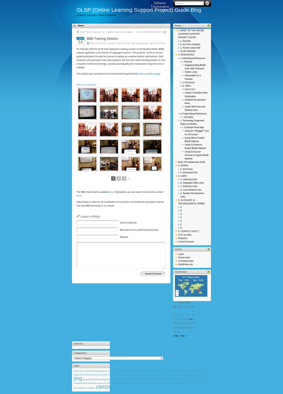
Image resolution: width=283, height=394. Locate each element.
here (111, 192)
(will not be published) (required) (139, 230)
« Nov (176, 336)
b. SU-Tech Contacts (190, 44)
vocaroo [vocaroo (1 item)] (202, 383)
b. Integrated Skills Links (192, 183)
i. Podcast (187, 61)
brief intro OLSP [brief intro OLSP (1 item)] (182, 371)
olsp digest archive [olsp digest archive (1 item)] (176, 379)
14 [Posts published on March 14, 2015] (190, 319)
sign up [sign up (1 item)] (100, 383)
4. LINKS (182, 176)
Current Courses (186, 241)
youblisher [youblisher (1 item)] (90, 388)
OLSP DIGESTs (187, 51)
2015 (92, 43)
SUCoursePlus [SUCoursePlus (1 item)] (143, 383)
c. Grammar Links (188, 186)
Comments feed (185, 261)
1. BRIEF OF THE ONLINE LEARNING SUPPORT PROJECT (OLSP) (191, 34)
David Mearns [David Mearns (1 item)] (114, 375)
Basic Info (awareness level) (191, 162)
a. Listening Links (188, 179)
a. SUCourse (186, 169)
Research (182, 238)
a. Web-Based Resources (192, 58)
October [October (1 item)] (133, 379)
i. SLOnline (187, 117)
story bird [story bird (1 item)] (133, 383)
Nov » (183, 336)
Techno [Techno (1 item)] (165, 383)
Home (81, 25)
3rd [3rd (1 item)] (75, 371)
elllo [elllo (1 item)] (122, 375)
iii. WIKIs (186, 86)
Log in (181, 254)
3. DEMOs (183, 165)
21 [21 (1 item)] (78, 371)
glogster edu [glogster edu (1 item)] (166, 375)
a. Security (185, 41)
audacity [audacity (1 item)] (132, 371)
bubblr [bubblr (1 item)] (192, 371)
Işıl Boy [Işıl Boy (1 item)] (202, 375)
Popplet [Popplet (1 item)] (77, 383)
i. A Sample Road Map (193, 127)
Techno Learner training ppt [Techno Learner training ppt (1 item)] (181, 383)
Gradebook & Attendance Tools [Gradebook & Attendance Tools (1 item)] (185, 375)
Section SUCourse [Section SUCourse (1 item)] (89, 383)
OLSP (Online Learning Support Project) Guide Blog (139, 10)
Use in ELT (190, 89)
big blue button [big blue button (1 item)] (168, 371)
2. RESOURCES (186, 54)
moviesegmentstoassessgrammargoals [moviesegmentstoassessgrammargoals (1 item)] (99, 379)
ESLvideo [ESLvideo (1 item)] (129, 375)
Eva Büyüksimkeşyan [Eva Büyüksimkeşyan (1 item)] (143, 375)
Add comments (159, 43)
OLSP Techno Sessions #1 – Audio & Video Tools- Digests (106, 32)
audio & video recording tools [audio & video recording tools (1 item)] (149, 371)
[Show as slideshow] (86, 85)
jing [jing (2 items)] (78, 378)
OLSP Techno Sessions (105, 43)
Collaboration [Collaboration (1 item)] (90, 375)
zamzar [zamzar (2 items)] (104, 387)
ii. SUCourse (188, 82)
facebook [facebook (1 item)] (156, 375)
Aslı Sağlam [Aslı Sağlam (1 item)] (123, 371)
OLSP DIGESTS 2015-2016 (149, 32)
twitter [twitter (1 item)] (195, 383)
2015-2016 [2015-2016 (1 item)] (89, 371)
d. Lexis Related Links (190, 190)
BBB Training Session (102, 38)
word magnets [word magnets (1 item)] (80, 388)
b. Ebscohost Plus (189, 172)
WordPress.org (185, 264)
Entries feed (184, 257)
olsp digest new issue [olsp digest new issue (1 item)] (194, 379)
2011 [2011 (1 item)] (82, 371)
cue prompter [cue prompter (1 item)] (102, 375)
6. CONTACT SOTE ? (188, 231)
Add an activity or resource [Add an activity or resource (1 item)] (106, 371)
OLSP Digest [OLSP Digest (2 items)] (152, 378)
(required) (128, 222)
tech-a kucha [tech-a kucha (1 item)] (156, 383)
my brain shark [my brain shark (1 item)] (123, 379)
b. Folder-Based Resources (193, 113)
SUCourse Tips (123, 43)
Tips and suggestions (140, 43)
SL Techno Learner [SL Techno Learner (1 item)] (112, 383)
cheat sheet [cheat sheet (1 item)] (79, 375)
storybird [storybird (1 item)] (124, 383)
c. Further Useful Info (190, 48)
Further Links (191, 72)
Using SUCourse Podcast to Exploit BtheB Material (196, 155)
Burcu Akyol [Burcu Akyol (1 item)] (200, 371)
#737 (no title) (184, 235)
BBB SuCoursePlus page (146, 74)
